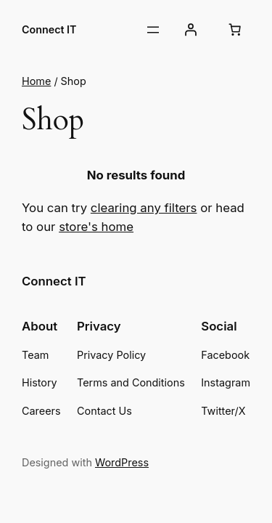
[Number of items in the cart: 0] (235, 30)
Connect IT (49, 29)
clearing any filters (144, 207)
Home (36, 81)
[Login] (191, 30)
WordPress (122, 462)
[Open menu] (153, 29)
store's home (96, 226)
